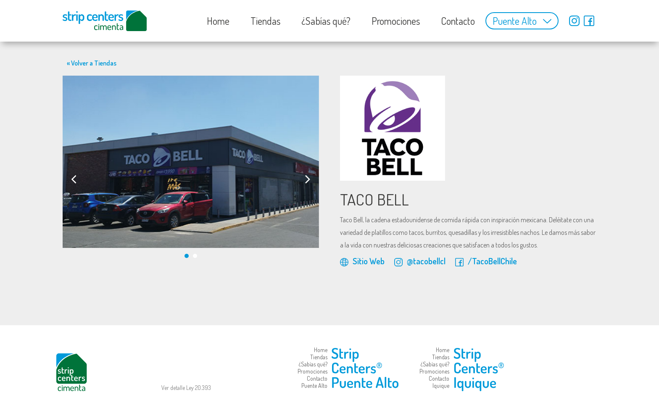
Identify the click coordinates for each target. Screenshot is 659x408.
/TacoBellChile (486, 260)
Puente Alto (515, 20)
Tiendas (265, 20)
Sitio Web (362, 260)
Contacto (458, 20)
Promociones (396, 20)
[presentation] (73, 179)
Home (218, 20)
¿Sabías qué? (326, 20)
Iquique (440, 385)
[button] (187, 256)
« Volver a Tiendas (91, 63)
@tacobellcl (419, 260)
